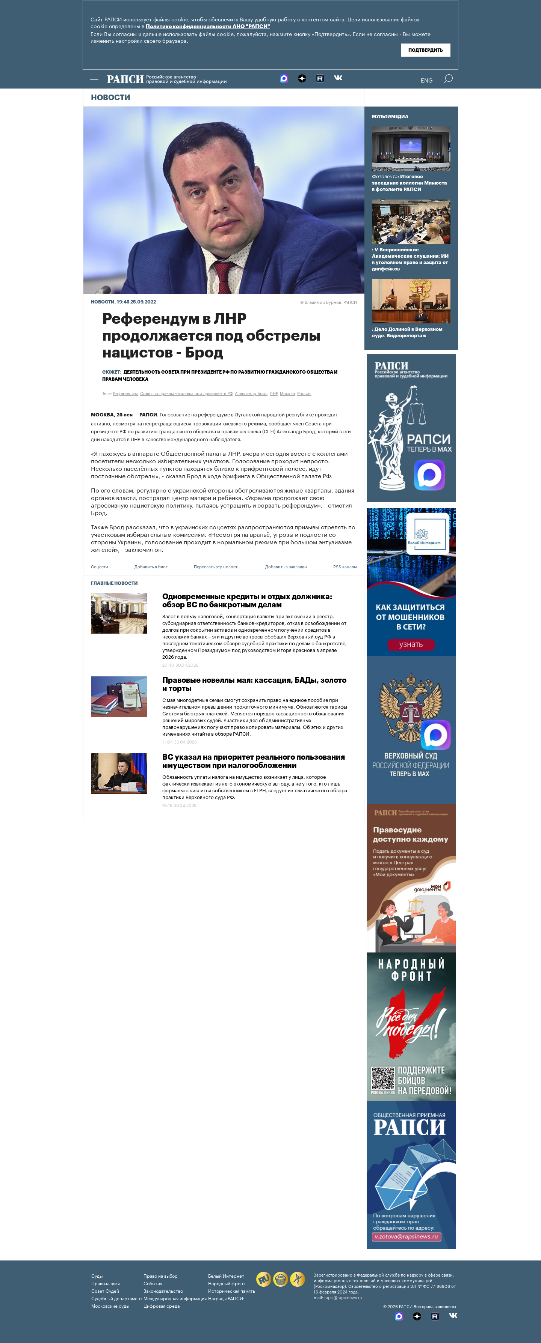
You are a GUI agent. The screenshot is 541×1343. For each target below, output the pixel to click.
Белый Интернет (226, 1275)
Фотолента (384, 176)
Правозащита (105, 1282)
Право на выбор (161, 1275)
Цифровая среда (162, 1305)
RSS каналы (345, 566)
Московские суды (110, 1305)
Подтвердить (425, 50)
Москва (287, 392)
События (153, 1282)
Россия (304, 392)
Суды (97, 1275)
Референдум (125, 392)
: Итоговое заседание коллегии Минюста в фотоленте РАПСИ (409, 183)
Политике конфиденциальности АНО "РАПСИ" (208, 26)
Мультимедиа (390, 116)
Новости (110, 98)
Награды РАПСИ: (226, 1297)
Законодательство (163, 1290)
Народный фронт (226, 1282)
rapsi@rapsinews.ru (343, 1296)
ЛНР (274, 392)
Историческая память (231, 1290)
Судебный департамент (116, 1297)
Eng (427, 79)
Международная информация (175, 1297)
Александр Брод (251, 392)
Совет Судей (105, 1290)
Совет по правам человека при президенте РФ (186, 392)
